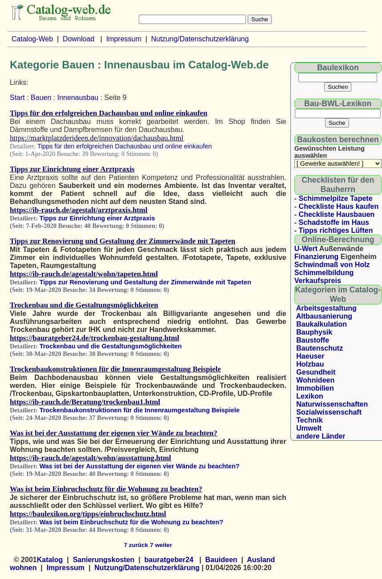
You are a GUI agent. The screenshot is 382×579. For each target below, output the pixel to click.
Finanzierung (316, 256)
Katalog (50, 559)
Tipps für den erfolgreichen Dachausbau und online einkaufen (108, 113)
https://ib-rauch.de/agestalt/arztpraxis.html (79, 210)
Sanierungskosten (104, 559)
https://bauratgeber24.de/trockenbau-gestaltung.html (94, 338)
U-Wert (306, 248)
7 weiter (161, 545)
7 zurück (136, 545)
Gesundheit (315, 372)
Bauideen (221, 559)
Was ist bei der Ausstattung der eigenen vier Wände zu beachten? (113, 433)
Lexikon (309, 396)
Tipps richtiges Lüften (336, 230)
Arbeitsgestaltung (326, 308)
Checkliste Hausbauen (337, 214)
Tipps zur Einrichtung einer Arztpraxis (72, 169)
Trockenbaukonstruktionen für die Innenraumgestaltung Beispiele (115, 369)
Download (78, 39)
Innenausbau (78, 97)
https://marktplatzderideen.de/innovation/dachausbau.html (97, 138)
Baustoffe (312, 340)
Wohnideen (315, 380)
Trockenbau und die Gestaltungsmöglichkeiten (84, 305)
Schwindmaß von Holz (332, 264)
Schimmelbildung (324, 272)
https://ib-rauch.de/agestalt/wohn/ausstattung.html (90, 458)
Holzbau (310, 364)
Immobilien (315, 388)
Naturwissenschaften (332, 404)
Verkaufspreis (317, 280)
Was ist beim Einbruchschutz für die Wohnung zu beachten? (106, 489)
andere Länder (320, 436)
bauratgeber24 (169, 559)
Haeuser (310, 356)
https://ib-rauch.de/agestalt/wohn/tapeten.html (84, 274)
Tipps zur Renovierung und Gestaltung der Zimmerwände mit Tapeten (122, 241)
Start (17, 97)
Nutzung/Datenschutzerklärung (200, 39)
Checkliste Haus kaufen (339, 206)
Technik (309, 420)
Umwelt (309, 428)
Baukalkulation (321, 324)
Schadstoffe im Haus (334, 222)
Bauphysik (314, 332)
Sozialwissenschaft (329, 412)
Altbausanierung (324, 316)
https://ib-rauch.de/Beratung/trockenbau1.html (85, 402)
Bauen (41, 97)
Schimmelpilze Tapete (336, 198)
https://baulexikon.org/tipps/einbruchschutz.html (88, 514)
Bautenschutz (319, 348)
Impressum (123, 39)
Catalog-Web (32, 39)
